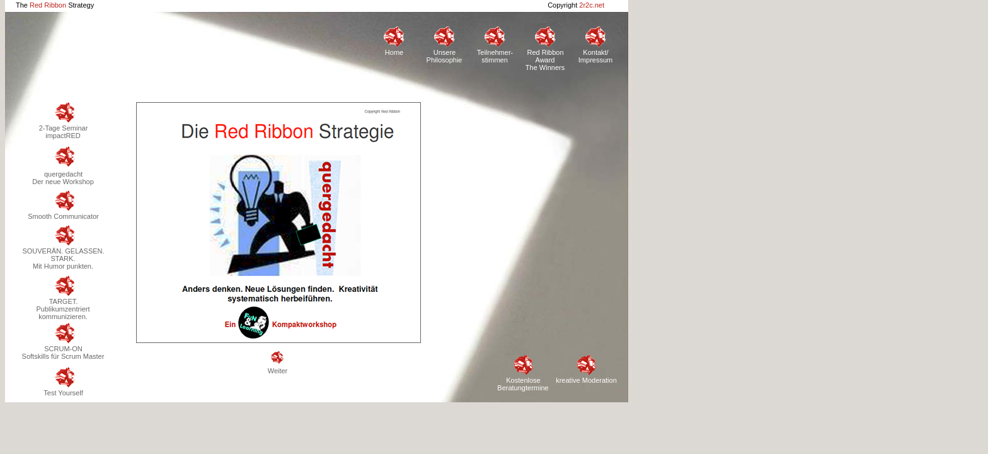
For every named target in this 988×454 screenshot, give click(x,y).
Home (393, 41)
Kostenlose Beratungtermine (522, 373)
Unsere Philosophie (444, 45)
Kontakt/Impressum (595, 45)
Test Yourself (63, 382)
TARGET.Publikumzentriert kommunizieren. (63, 298)
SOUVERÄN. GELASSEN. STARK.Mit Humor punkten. (62, 247)
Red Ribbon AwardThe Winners (545, 46)
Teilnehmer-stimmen (494, 45)
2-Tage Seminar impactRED (63, 120)
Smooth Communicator (63, 205)
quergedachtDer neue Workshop (63, 165)
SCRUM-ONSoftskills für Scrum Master (63, 341)
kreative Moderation (586, 369)
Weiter (277, 363)
